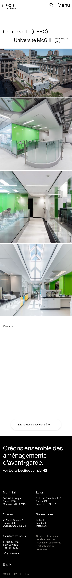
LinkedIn (40, 520)
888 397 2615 (12, 542)
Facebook (41, 523)
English (8, 564)
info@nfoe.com (11, 553)
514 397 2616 (11, 544)
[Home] (9, 5)
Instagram (41, 525)
